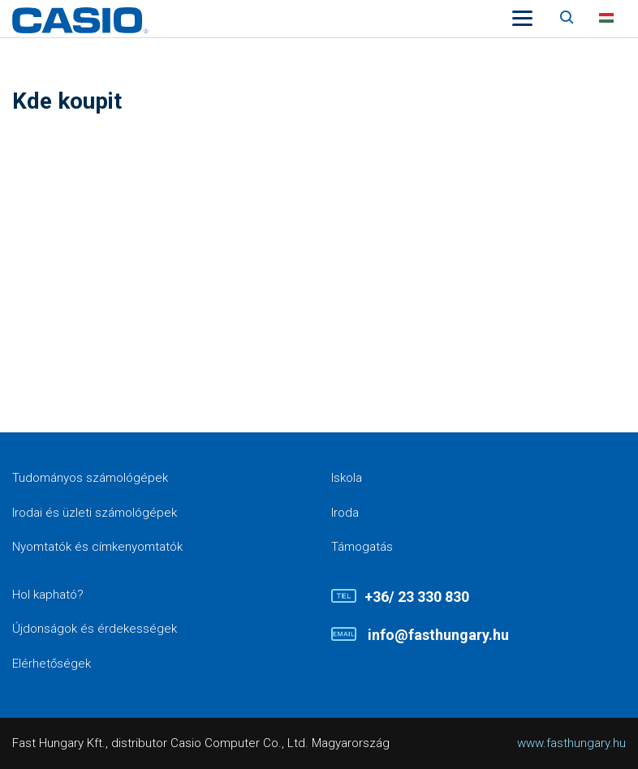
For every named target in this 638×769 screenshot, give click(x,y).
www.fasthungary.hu (571, 743)
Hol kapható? (48, 594)
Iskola (346, 477)
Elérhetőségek (51, 663)
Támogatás (362, 546)
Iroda (345, 512)
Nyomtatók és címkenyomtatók (97, 546)
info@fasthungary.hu (436, 634)
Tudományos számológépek (90, 477)
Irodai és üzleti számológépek (94, 512)
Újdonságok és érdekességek (94, 628)
